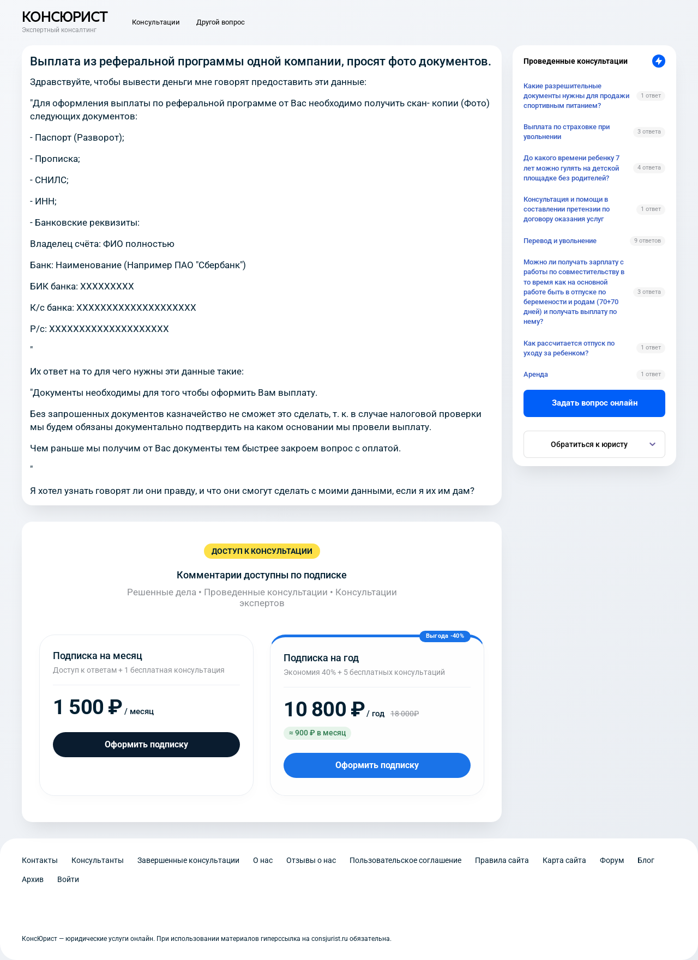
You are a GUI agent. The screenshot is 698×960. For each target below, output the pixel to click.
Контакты (40, 860)
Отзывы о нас (311, 860)
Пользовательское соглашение (405, 860)
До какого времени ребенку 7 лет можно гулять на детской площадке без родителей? (571, 168)
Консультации (156, 22)
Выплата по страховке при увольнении (567, 132)
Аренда (536, 374)
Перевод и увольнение (560, 241)
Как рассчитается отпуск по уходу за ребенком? (569, 348)
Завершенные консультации (188, 860)
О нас (263, 860)
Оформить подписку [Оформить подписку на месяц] (146, 744)
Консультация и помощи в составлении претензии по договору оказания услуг (567, 209)
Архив (33, 879)
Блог (645, 860)
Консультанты (97, 860)
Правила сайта (502, 860)
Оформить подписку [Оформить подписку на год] (377, 765)
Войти (68, 879)
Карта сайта (564, 860)
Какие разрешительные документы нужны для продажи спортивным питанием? (576, 96)
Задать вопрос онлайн (594, 403)
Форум (612, 860)
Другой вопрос (220, 22)
